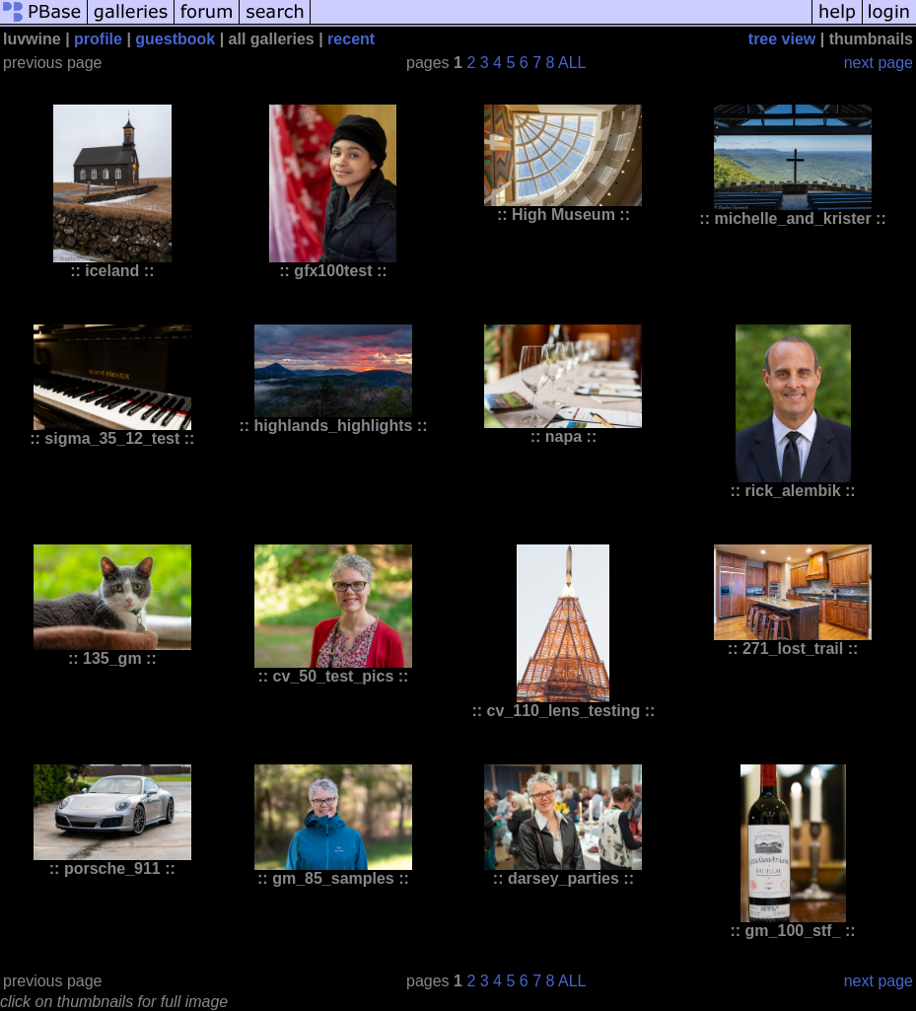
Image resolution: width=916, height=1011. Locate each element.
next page (878, 62)
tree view (781, 39)
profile (98, 39)
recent (351, 39)
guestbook (175, 39)
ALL (572, 62)
